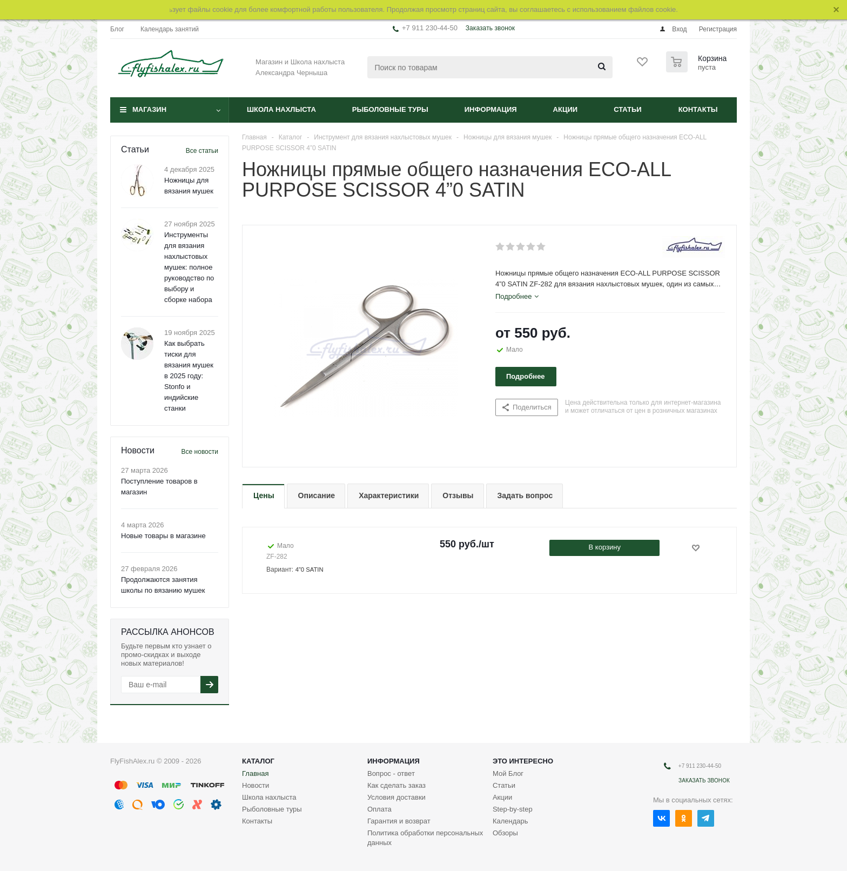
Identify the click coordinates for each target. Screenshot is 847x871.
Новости (255, 785)
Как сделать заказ (396, 785)
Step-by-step (513, 809)
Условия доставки (396, 797)
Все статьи (202, 151)
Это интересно (523, 761)
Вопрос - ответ (391, 773)
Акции (565, 109)
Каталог (258, 761)
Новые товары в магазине (163, 536)
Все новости (200, 451)
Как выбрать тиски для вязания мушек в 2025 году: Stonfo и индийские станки (188, 375)
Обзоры (505, 833)
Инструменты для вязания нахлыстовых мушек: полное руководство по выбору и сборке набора (189, 267)
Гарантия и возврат (399, 821)
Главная (255, 773)
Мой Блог (508, 773)
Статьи (628, 109)
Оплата (379, 809)
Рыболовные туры (390, 109)
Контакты (698, 109)
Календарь (510, 821)
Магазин (149, 109)
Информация (491, 109)
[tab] (517, 296)
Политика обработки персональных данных (425, 838)
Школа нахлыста (281, 109)
